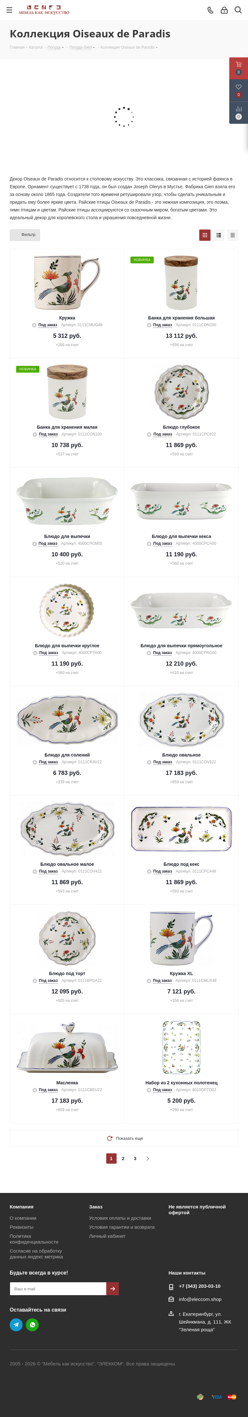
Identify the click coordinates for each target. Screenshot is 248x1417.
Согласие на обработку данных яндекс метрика (36, 1253)
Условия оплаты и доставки (120, 1218)
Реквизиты (22, 1227)
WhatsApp (32, 1324)
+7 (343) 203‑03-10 (200, 1286)
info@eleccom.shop (200, 1299)
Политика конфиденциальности (34, 1239)
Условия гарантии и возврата (122, 1227)
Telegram (16, 1324)
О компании (23, 1218)
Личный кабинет (107, 1236)
